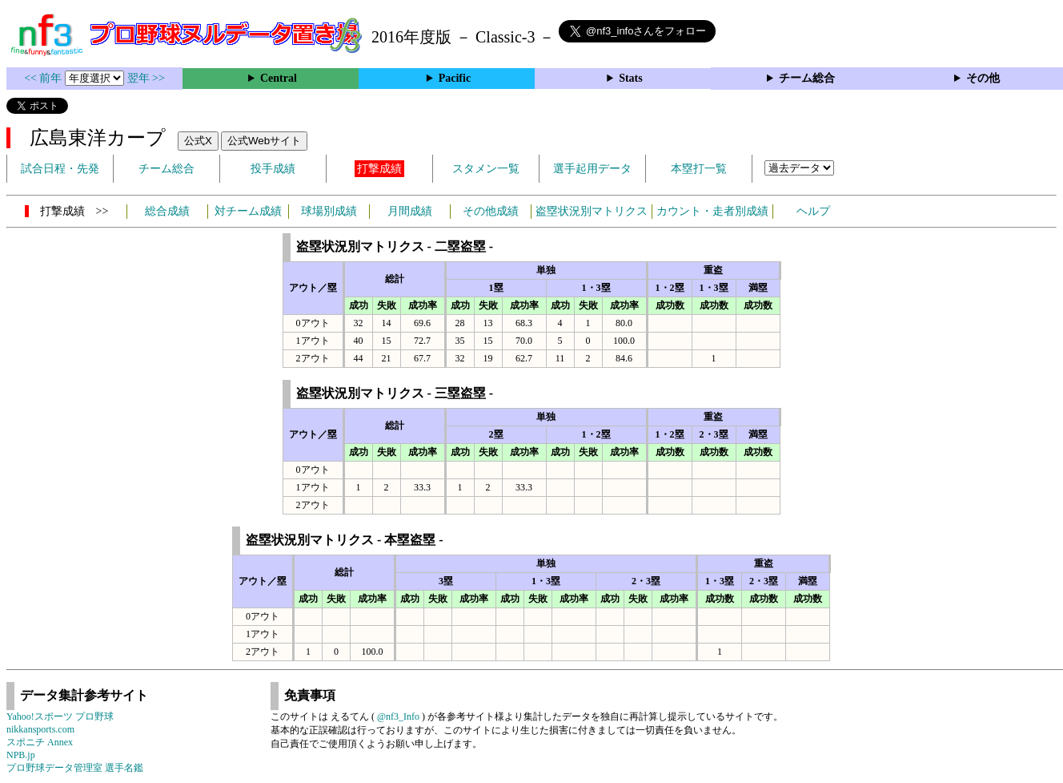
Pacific (455, 78)
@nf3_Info (398, 716)
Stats (631, 78)
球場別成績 (329, 211)
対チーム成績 (248, 211)
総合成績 (167, 211)
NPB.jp (20, 755)
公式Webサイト (264, 141)
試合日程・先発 (60, 169)
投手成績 (273, 169)
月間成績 (409, 211)
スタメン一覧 (485, 169)
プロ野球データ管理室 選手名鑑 (74, 767)
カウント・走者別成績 (712, 211)
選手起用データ (592, 169)
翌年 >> (146, 78)
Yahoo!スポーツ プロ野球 (60, 716)
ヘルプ (813, 211)
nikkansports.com (40, 729)
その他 (983, 78)
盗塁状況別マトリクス (592, 211)
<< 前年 (44, 78)
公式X (198, 141)
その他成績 (491, 211)
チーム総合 (807, 78)
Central (278, 78)
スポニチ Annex (39, 742)
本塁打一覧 (699, 169)
